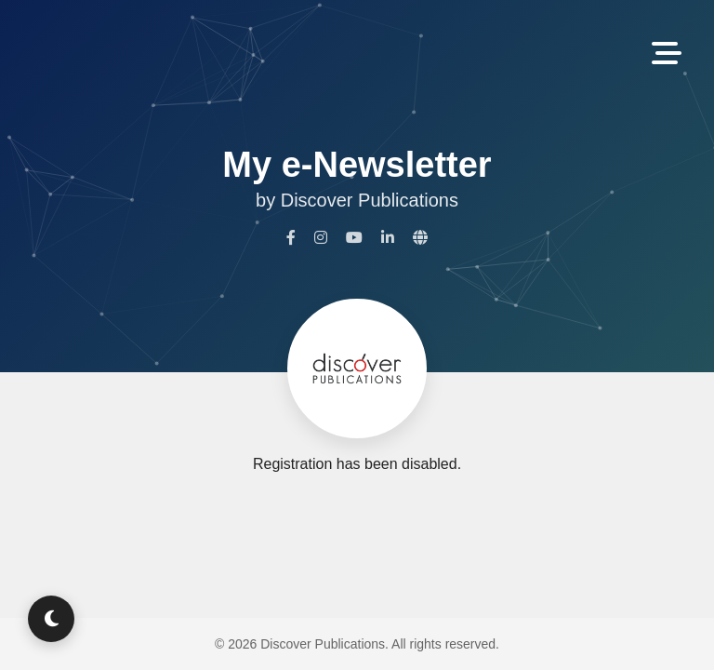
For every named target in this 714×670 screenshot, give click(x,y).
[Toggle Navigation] (666, 54)
